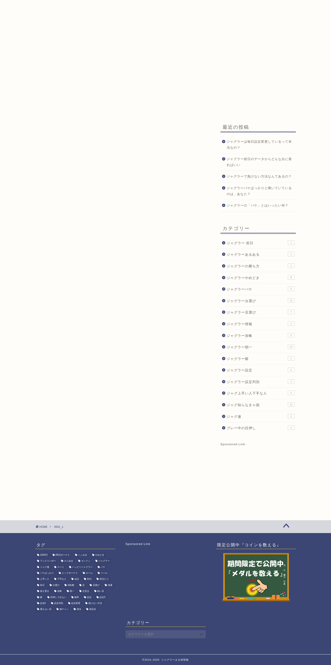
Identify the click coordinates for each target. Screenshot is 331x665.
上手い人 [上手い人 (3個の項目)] (44, 579)
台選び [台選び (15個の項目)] (56, 585)
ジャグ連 (260, 416)
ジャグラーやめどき (260, 277)
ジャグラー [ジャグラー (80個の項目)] (104, 561)
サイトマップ (202, 43)
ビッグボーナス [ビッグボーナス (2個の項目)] (70, 573)
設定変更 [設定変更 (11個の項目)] (75, 603)
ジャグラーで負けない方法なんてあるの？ (259, 176)
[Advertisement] (165, 83)
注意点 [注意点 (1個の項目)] (85, 591)
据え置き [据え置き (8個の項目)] (44, 591)
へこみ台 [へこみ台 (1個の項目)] (82, 555)
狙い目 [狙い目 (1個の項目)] (100, 591)
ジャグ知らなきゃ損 (260, 404)
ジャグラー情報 (260, 323)
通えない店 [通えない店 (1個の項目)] (45, 609)
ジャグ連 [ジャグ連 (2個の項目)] (44, 567)
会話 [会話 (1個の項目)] (76, 579)
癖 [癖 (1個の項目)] (41, 597)
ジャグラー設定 (260, 369)
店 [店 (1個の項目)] (83, 585)
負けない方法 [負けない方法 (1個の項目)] (95, 603)
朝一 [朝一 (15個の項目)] (72, 591)
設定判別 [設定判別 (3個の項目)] (58, 603)
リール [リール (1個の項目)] (104, 573)
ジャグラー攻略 (260, 335)
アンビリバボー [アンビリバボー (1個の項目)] (48, 561)
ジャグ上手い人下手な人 (260, 393)
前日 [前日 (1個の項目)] (42, 585)
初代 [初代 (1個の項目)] (89, 579)
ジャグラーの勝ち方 (260, 265)
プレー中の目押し (260, 427)
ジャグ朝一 (71, 43)
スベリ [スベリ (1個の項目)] (60, 567)
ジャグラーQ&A (103, 43)
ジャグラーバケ (260, 289)
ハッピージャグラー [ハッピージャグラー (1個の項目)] (82, 567)
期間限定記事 (138, 43)
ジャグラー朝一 (260, 346)
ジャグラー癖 (260, 358)
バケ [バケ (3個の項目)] (103, 567)
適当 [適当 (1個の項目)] (79, 609)
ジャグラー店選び (260, 312)
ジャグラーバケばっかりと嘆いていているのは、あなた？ (259, 191)
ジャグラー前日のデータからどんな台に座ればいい (259, 162)
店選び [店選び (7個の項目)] (96, 585)
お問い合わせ (170, 43)
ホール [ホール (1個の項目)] (89, 573)
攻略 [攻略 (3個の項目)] (59, 591)
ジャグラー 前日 (260, 242)
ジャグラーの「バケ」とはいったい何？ (257, 205)
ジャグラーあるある (260, 254)
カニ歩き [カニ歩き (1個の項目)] (68, 561)
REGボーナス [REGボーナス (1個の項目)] (63, 555)
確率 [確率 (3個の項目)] (76, 597)
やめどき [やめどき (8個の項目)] (99, 555)
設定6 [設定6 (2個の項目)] (43, 603)
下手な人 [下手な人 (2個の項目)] (61, 579)
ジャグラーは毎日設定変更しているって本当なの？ (259, 144)
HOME (46, 43)
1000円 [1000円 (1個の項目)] (44, 555)
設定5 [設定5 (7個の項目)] (102, 597)
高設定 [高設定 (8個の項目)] (92, 609)
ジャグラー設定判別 (260, 381)
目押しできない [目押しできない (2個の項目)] (58, 597)
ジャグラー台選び (260, 300)
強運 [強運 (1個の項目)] (110, 585)
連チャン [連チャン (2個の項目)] (64, 609)
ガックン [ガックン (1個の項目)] (85, 561)
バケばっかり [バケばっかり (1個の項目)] (47, 573)
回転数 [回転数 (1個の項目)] (70, 585)
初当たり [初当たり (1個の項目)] (104, 579)
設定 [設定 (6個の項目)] (89, 597)
